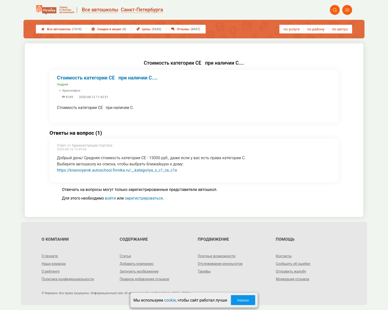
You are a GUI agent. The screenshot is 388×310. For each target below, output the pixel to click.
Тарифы (204, 271)
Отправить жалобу (291, 271)
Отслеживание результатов (220, 264)
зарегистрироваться (144, 198)
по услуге (292, 29)
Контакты (283, 256)
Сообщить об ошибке (293, 264)
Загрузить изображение (139, 271)
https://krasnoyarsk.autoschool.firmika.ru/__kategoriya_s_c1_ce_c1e (117, 170)
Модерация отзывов (292, 279)
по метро (340, 29)
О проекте (50, 256)
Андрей (62, 84)
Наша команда (54, 264)
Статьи (125, 256)
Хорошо (243, 300)
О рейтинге (51, 271)
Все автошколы (61, 29)
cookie (170, 300)
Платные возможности (216, 256)
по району (315, 29)
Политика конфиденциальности (68, 279)
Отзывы (185, 29)
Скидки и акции (109, 29)
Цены (148, 29)
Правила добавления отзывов (144, 279)
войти (110, 198)
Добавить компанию (137, 264)
